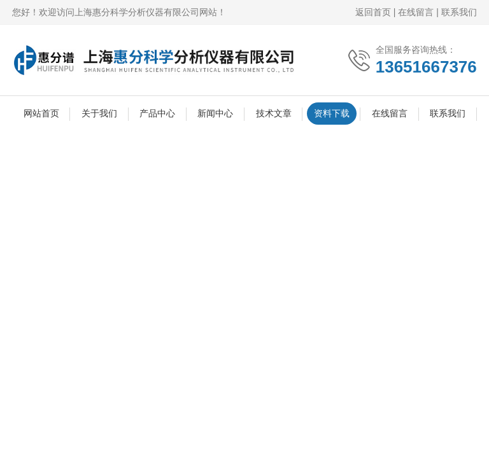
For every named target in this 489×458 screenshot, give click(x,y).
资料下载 (332, 113)
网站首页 (41, 113)
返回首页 (373, 12)
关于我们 (99, 113)
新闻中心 (215, 113)
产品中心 (157, 113)
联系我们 (459, 12)
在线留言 (416, 12)
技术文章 (274, 113)
